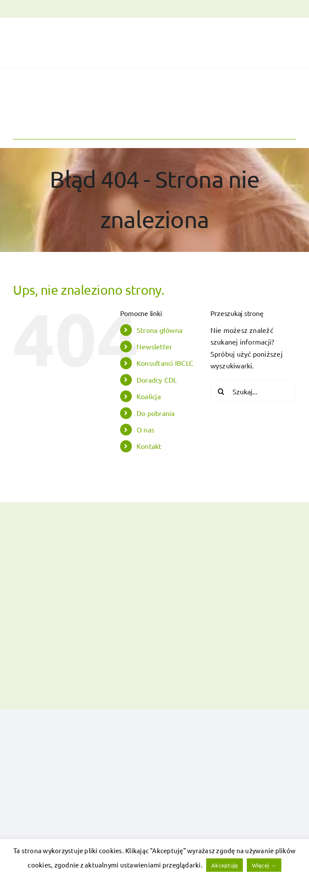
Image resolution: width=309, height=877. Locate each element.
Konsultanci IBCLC (165, 362)
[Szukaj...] (253, 391)
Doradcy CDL (157, 379)
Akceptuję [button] (224, 865)
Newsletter (154, 346)
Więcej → (264, 865)
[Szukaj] (221, 391)
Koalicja (149, 396)
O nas (145, 429)
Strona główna (159, 330)
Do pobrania (156, 413)
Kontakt (149, 446)
